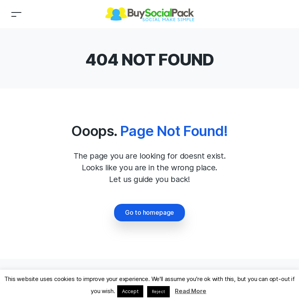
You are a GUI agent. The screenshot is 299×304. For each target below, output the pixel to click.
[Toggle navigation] (16, 14)
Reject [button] (158, 291)
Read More (190, 291)
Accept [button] (130, 291)
